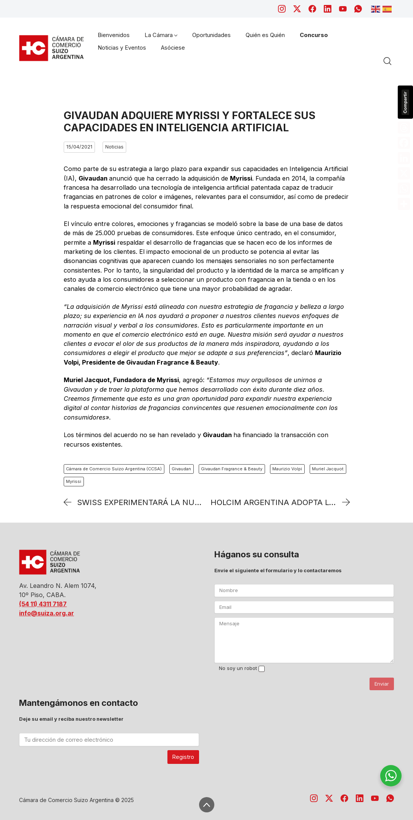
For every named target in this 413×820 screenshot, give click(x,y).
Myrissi (73, 481)
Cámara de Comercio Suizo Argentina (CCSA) (114, 468)
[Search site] (387, 61)
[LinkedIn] (327, 9)
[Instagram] (282, 9)
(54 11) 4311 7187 (43, 604)
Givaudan (181, 468)
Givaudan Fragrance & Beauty (231, 468)
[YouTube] (343, 9)
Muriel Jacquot (328, 468)
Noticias (114, 147)
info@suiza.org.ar (46, 613)
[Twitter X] (297, 9)
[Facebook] (312, 9)
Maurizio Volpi (287, 468)
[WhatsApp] (358, 9)
